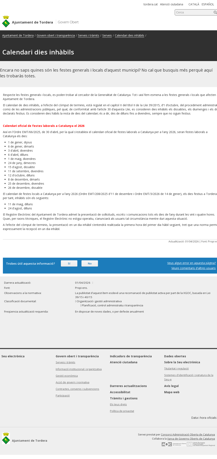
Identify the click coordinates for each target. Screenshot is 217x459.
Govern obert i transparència (56, 35)
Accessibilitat (120, 392)
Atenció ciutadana (171, 4)
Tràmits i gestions (124, 398)
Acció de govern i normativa (72, 382)
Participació (63, 395)
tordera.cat (151, 4)
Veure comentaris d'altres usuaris (193, 268)
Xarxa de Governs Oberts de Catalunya (191, 438)
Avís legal (171, 386)
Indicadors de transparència (131, 356)
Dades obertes (175, 356)
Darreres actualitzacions (128, 386)
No (90, 263)
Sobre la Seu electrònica (182, 362)
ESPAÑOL (208, 4)
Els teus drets (118, 404)
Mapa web (171, 392)
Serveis (107, 35)
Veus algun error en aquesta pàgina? (191, 263)
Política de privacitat (122, 411)
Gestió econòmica (67, 376)
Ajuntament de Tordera (18, 35)
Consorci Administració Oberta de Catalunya (188, 434)
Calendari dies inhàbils (129, 35)
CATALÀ (194, 4)
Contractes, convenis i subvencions (77, 389)
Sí (69, 263)
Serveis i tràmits (88, 35)
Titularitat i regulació (176, 368)
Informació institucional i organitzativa (79, 369)
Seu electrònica (13, 356)
